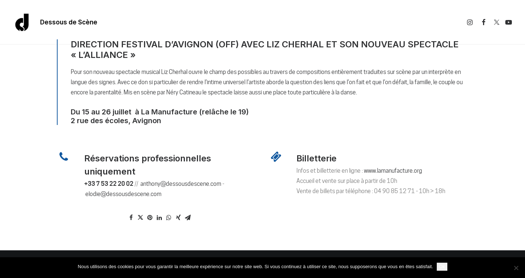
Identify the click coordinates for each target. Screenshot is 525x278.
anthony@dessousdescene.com (180, 183)
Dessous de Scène (68, 22)
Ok (442, 266)
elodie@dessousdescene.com (123, 194)
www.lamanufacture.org (393, 170)
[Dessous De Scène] (22, 22)
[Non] (516, 267)
